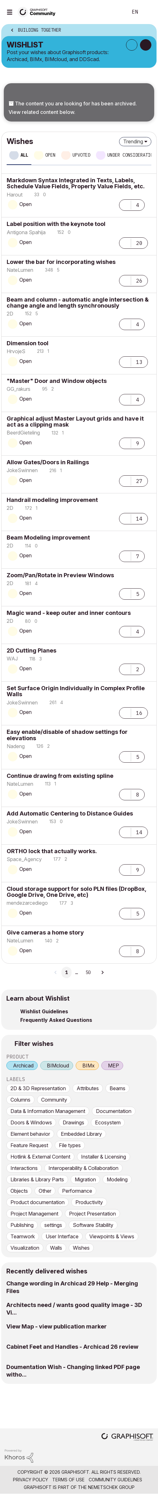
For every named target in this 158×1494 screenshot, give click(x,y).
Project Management (34, 1213)
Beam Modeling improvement (48, 537)
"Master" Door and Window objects (57, 381)
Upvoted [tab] (81, 155)
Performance (77, 1191)
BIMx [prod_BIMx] (88, 1065)
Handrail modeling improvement (52, 500)
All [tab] (24, 155)
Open (25, 204)
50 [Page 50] (88, 972)
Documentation (113, 1111)
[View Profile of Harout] (14, 194)
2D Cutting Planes (31, 650)
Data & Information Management (47, 1111)
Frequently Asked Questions (56, 1020)
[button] (125, 204)
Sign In (147, 12)
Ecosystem (108, 1122)
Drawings (73, 1122)
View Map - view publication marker (56, 1326)
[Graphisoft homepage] (127, 1437)
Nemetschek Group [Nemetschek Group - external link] (111, 1487)
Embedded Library (81, 1134)
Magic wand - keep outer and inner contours (69, 612)
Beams (117, 1088)
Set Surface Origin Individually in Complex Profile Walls (76, 691)
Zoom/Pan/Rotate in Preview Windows (60, 575)
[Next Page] (102, 972)
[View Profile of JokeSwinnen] (22, 470)
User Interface (62, 1236)
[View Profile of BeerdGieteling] (23, 432)
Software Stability (93, 1225)
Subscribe (131, 45)
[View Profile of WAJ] (12, 658)
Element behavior (30, 1134)
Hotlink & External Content (40, 1156)
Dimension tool (27, 343)
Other (45, 1191)
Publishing (22, 1225)
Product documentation (37, 1202)
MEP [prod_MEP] (113, 1065)
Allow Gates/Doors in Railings (48, 462)
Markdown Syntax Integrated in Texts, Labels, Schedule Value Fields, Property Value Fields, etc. (76, 183)
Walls (56, 1248)
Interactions (24, 1168)
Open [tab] (50, 155)
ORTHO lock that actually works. (52, 851)
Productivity (89, 1202)
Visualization (24, 1248)
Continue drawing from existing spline (60, 775)
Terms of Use (68, 1479)
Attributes (88, 1088)
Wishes (81, 1248)
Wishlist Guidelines (44, 1011)
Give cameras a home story (45, 932)
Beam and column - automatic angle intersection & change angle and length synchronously (78, 302)
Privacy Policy (30, 1479)
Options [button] (147, 30)
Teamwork (22, 1236)
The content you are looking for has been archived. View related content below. (73, 107)
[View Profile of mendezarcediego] (27, 903)
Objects (19, 1191)
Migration (85, 1179)
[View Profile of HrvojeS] (16, 351)
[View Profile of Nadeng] (16, 746)
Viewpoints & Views (111, 1236)
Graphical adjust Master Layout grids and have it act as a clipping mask (75, 421)
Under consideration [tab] (131, 155)
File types (70, 1145)
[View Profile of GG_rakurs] (18, 389)
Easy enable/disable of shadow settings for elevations (67, 734)
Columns (20, 1100)
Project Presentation (92, 1213)
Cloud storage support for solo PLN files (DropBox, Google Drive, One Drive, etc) (76, 891)
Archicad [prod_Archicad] (23, 1065)
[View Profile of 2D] (10, 313)
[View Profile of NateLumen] (20, 270)
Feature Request (29, 1145)
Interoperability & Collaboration (83, 1168)
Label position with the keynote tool (56, 224)
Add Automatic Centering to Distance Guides (70, 813)
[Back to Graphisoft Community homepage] (38, 11)
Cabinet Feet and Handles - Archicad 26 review (72, 1346)
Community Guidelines (115, 1479)
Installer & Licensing (103, 1156)
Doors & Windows (31, 1122)
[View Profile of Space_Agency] (24, 859)
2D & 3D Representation (38, 1088)
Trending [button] (133, 141)
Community (54, 1100)
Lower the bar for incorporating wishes (61, 262)
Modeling (117, 1179)
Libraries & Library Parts (37, 1179)
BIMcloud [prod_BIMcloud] (58, 1065)
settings (53, 1225)
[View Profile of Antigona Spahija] (26, 232)
